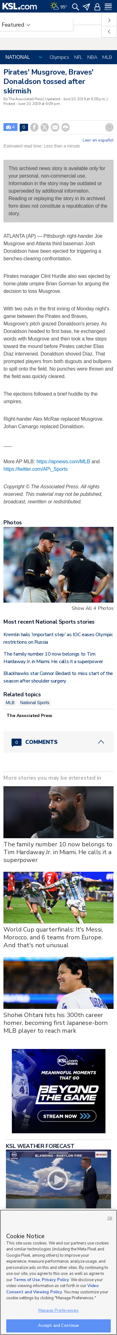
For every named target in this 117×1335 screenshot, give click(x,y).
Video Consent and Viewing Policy (52, 1289)
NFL (78, 57)
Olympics (59, 57)
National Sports (35, 702)
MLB (107, 57)
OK (109, 1218)
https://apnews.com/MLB (63, 461)
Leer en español (98, 140)
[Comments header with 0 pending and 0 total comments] (58, 742)
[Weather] (58, 6)
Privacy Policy (55, 1280)
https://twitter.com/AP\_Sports (35, 469)
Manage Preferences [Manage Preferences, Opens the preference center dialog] (58, 1310)
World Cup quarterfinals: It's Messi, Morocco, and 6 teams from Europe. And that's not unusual (53, 937)
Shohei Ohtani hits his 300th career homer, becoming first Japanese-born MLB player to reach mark (55, 1023)
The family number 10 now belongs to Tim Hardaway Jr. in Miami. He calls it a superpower (57, 852)
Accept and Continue (58, 1325)
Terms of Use (26, 1280)
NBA (92, 57)
